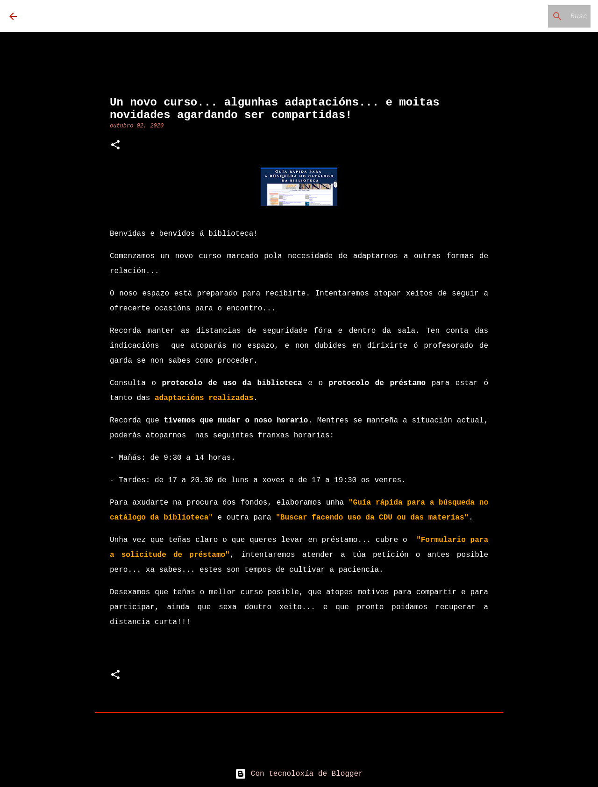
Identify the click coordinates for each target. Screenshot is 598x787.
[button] (115, 146)
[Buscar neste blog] (541, 16)
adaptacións (204, 398)
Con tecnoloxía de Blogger (299, 774)
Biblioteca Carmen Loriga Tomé (156, 16)
